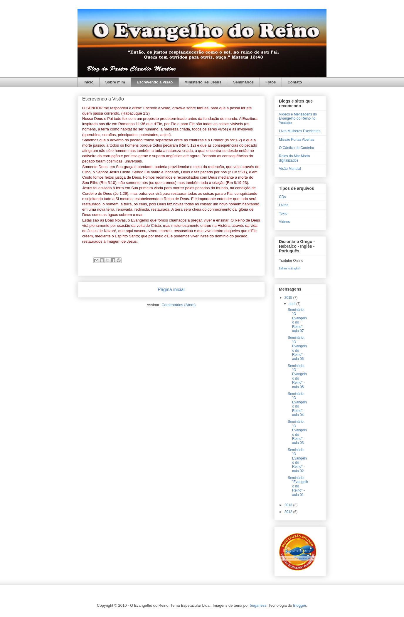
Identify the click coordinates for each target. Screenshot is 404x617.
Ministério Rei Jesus (202, 82)
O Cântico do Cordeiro (296, 148)
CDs (282, 197)
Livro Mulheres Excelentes (299, 131)
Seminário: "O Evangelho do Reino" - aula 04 (297, 404)
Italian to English (289, 268)
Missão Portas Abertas (296, 140)
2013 (289, 505)
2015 (289, 298)
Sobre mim (115, 82)
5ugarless (258, 605)
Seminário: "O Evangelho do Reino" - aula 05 (297, 376)
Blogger (299, 605)
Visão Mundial (290, 169)
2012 (289, 512)
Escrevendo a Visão (155, 82)
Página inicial (171, 289)
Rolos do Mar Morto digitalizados (294, 158)
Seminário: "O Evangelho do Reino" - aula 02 (297, 460)
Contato (294, 82)
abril (292, 304)
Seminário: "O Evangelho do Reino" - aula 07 (297, 320)
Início (89, 82)
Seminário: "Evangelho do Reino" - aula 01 (298, 486)
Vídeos (284, 222)
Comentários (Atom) (178, 305)
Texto (283, 214)
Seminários (243, 82)
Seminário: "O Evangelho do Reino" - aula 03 (297, 432)
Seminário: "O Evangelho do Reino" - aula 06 (297, 348)
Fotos (270, 82)
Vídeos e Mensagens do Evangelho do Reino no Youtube (298, 118)
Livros (283, 205)
